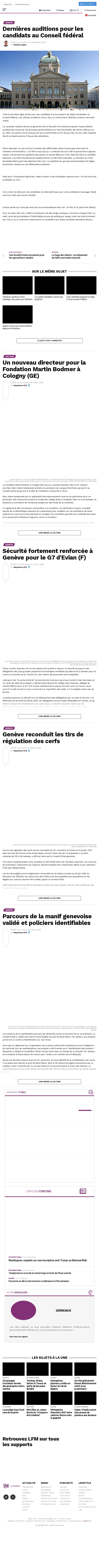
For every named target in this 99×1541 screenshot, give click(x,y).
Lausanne (26, 1497)
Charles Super (20, 45)
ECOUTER (90, 15)
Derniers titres (47, 1497)
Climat (25, 1494)
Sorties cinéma (85, 1494)
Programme (45, 10)
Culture (25, 1511)
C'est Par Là (65, 1500)
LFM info (63, 1491)
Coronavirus (27, 1491)
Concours (83, 1491)
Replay (60, 10)
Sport (24, 1514)
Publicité (8, 4)
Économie (26, 1508)
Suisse (25, 1503)
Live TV (74, 10)
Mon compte (87, 4)
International (28, 1505)
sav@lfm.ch (86, 1525)
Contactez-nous (22, 4)
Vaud (24, 1500)
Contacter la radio (49, 1503)
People (81, 1500)
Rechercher (90, 10)
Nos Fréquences (85, 1503)
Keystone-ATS (20, 390)
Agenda (82, 1497)
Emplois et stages (48, 1505)
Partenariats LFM (48, 1508)
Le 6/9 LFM (64, 1494)
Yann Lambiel (65, 1497)
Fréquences (46, 1500)
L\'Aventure (64, 1508)
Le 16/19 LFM (64, 1503)
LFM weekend (65, 1505)
